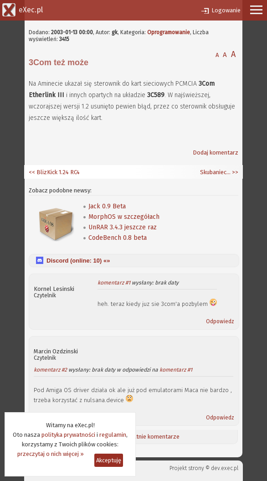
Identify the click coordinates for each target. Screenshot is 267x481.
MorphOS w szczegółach (123, 217)
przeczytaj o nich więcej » (50, 453)
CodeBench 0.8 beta (117, 238)
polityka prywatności (68, 434)
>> (234, 172)
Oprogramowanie (168, 32)
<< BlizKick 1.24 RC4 (54, 172)
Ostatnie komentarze (151, 436)
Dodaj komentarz (215, 152)
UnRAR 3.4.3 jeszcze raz (122, 227)
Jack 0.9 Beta (107, 206)
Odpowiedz (220, 321)
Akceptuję (108, 460)
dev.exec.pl (224, 468)
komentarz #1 (114, 282)
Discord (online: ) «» (78, 260)
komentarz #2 (50, 370)
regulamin (112, 434)
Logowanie (226, 10)
